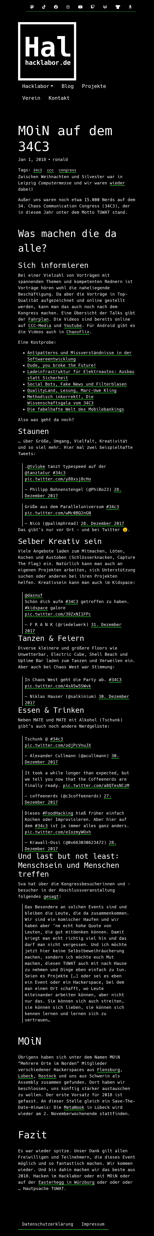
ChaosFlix (77, 331)
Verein (31, 98)
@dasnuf (34, 595)
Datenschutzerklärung (47, 1224)
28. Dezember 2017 (102, 523)
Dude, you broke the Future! (61, 365)
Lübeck (25, 1075)
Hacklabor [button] (35, 86)
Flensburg (108, 1069)
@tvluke (36, 466)
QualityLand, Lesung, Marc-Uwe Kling (71, 390)
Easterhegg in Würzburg (66, 1182)
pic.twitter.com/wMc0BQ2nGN (58, 512)
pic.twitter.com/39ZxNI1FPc (58, 614)
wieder (117, 182)
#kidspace (36, 607)
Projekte (94, 86)
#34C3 (72, 601)
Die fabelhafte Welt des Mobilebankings (75, 409)
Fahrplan (38, 319)
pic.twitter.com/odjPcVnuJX (58, 745)
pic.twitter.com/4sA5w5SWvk (58, 685)
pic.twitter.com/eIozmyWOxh (58, 832)
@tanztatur (37, 472)
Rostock (47, 1075)
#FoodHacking (58, 813)
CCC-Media (39, 325)
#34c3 (59, 472)
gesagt (51, 896)
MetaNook (74, 1107)
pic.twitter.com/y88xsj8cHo (58, 478)
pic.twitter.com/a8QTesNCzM (96, 785)
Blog (68, 86)
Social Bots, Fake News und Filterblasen (77, 384)
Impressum (93, 1224)
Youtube (73, 325)
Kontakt (59, 98)
